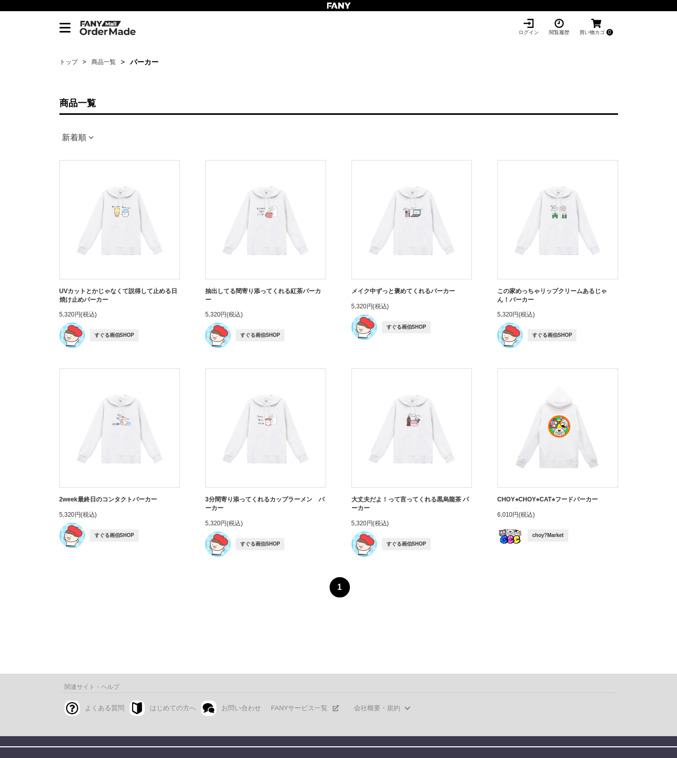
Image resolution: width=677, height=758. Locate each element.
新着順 (74, 137)
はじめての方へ (173, 708)
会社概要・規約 (377, 708)
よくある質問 (104, 708)
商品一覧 (103, 62)
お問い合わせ (241, 708)
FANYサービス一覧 (299, 708)
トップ (68, 62)
